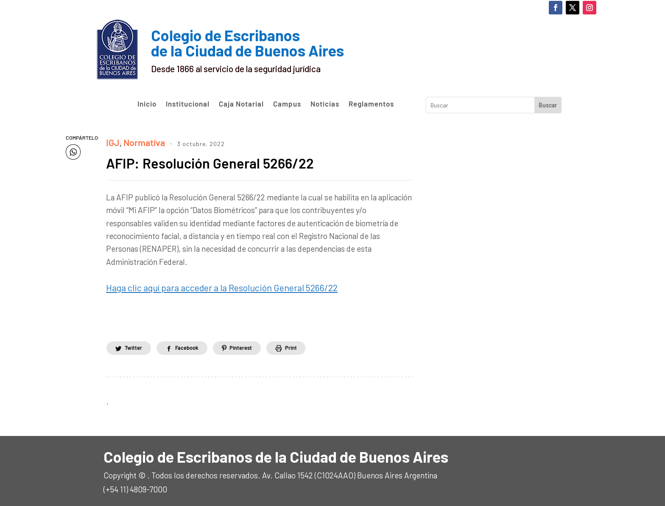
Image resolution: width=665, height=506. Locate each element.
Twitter (135, 344)
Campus (287, 104)
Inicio (146, 104)
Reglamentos (371, 104)
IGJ (112, 141)
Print (310, 344)
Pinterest (255, 344)
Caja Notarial (241, 104)
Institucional (188, 104)
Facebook (195, 344)
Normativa (140, 141)
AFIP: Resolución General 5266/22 (220, 161)
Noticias (324, 104)
